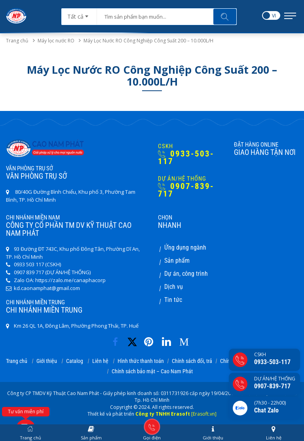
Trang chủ (17, 40)
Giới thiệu (46, 361)
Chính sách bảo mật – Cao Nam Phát (152, 371)
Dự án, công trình (186, 273)
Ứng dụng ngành (185, 247)
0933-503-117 (186, 157)
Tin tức (173, 300)
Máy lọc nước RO (60, 40)
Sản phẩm (177, 260)
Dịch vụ (173, 286)
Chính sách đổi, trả (192, 361)
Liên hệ (100, 361)
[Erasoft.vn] (204, 413)
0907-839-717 (186, 190)
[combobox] (79, 13)
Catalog (74, 361)
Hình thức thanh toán (141, 361)
